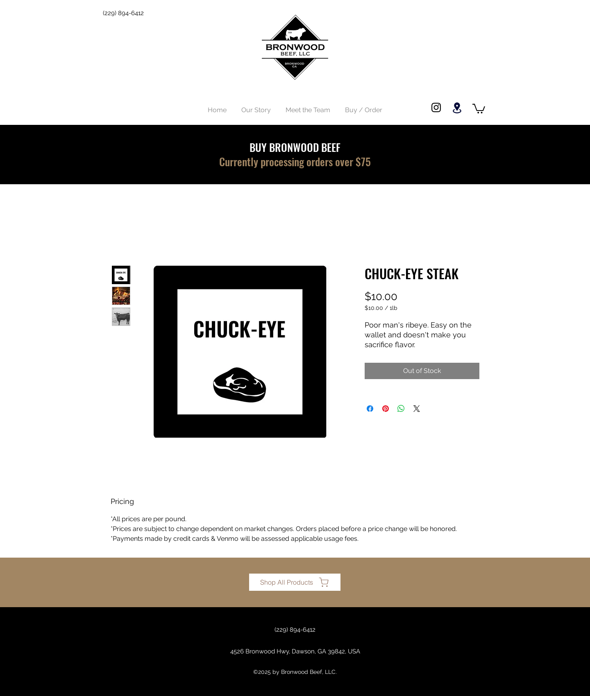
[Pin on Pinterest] (385, 409)
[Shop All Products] (294, 582)
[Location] (457, 108)
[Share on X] (417, 409)
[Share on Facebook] (370, 409)
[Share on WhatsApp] (401, 409)
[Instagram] (436, 107)
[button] (478, 108)
